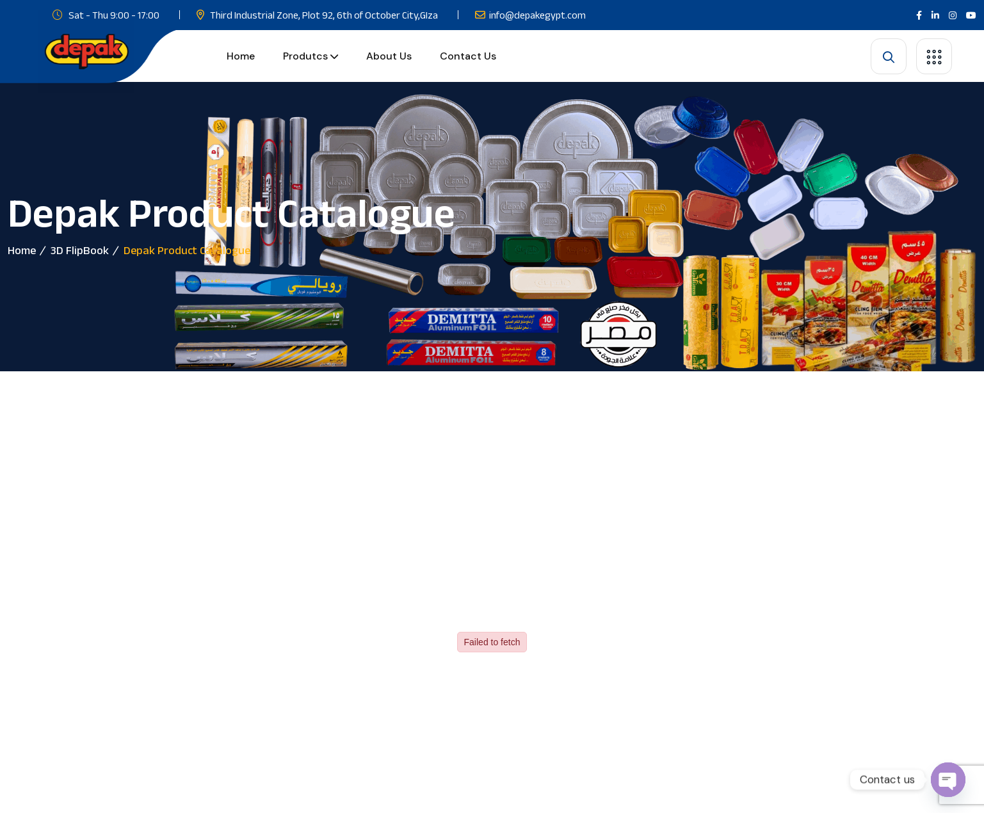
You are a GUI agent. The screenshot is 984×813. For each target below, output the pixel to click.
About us (389, 56)
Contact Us (468, 56)
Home (241, 56)
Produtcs (305, 56)
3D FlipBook (80, 250)
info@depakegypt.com (537, 15)
